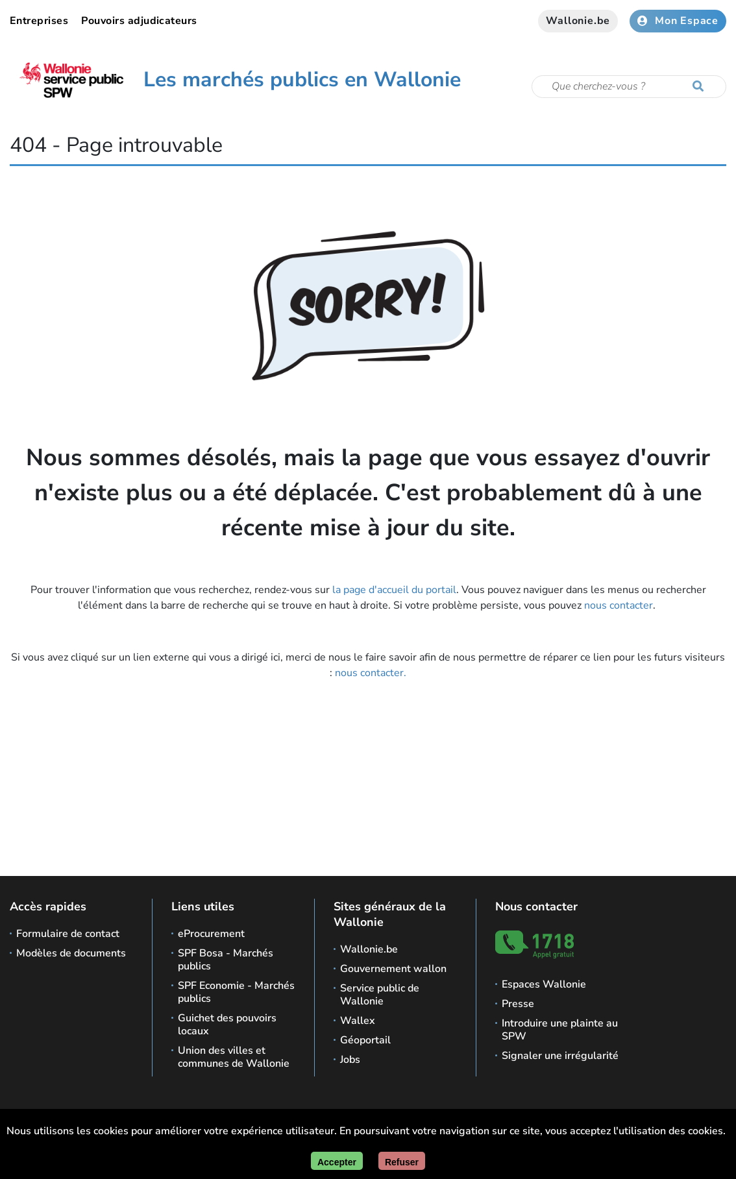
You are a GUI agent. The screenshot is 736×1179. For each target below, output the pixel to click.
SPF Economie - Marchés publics (236, 992)
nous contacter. (370, 673)
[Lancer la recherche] (701, 87)
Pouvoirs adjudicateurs (139, 21)
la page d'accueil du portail (394, 590)
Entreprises (39, 21)
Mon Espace (677, 21)
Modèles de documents (71, 953)
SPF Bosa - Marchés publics (225, 960)
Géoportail (365, 1040)
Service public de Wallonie (379, 995)
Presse (518, 1003)
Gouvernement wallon (393, 968)
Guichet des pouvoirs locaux (227, 1025)
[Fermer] (401, 1161)
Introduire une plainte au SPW (560, 1030)
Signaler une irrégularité (560, 1055)
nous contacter (618, 605)
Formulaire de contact (67, 933)
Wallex (357, 1020)
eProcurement (211, 933)
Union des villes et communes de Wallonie (233, 1057)
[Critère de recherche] (629, 86)
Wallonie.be (578, 21)
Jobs (350, 1059)
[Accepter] (337, 1161)
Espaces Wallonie (544, 984)
